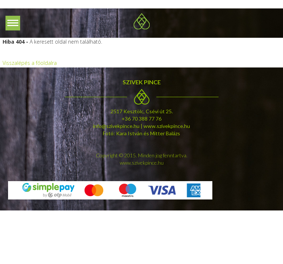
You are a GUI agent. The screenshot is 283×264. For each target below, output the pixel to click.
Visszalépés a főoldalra (30, 62)
